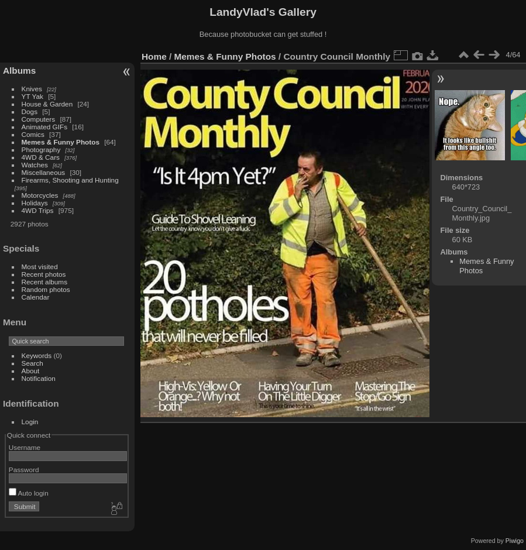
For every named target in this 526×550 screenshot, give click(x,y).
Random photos (46, 289)
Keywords (37, 355)
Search (32, 363)
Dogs (29, 111)
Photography (41, 149)
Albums (19, 70)
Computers (39, 119)
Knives (32, 88)
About (31, 370)
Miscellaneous (44, 172)
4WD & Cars (41, 157)
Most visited (40, 266)
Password (24, 469)
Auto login (29, 493)
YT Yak (32, 96)
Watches (35, 165)
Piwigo (515, 540)
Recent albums (44, 282)
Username (24, 447)
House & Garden (47, 104)
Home (154, 56)
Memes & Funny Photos (60, 142)
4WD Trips (38, 210)
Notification (39, 378)
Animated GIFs (44, 126)
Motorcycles (40, 195)
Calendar (36, 297)
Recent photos (44, 274)
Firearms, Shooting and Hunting (70, 180)
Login (30, 421)
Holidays (35, 203)
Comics (33, 134)
